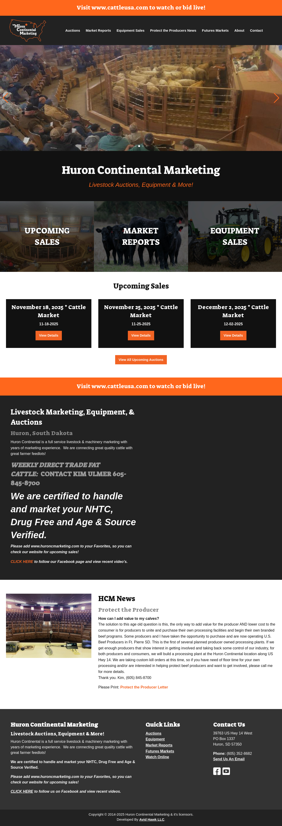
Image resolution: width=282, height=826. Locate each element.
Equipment (155, 739)
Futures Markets (215, 30)
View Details (48, 335)
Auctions (72, 30)
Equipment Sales (130, 30)
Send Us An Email (229, 759)
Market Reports (98, 30)
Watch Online (157, 757)
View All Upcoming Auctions (141, 360)
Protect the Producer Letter (144, 687)
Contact (256, 30)
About (239, 30)
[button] (276, 98)
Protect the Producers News (173, 30)
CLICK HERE (22, 562)
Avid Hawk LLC (151, 819)
